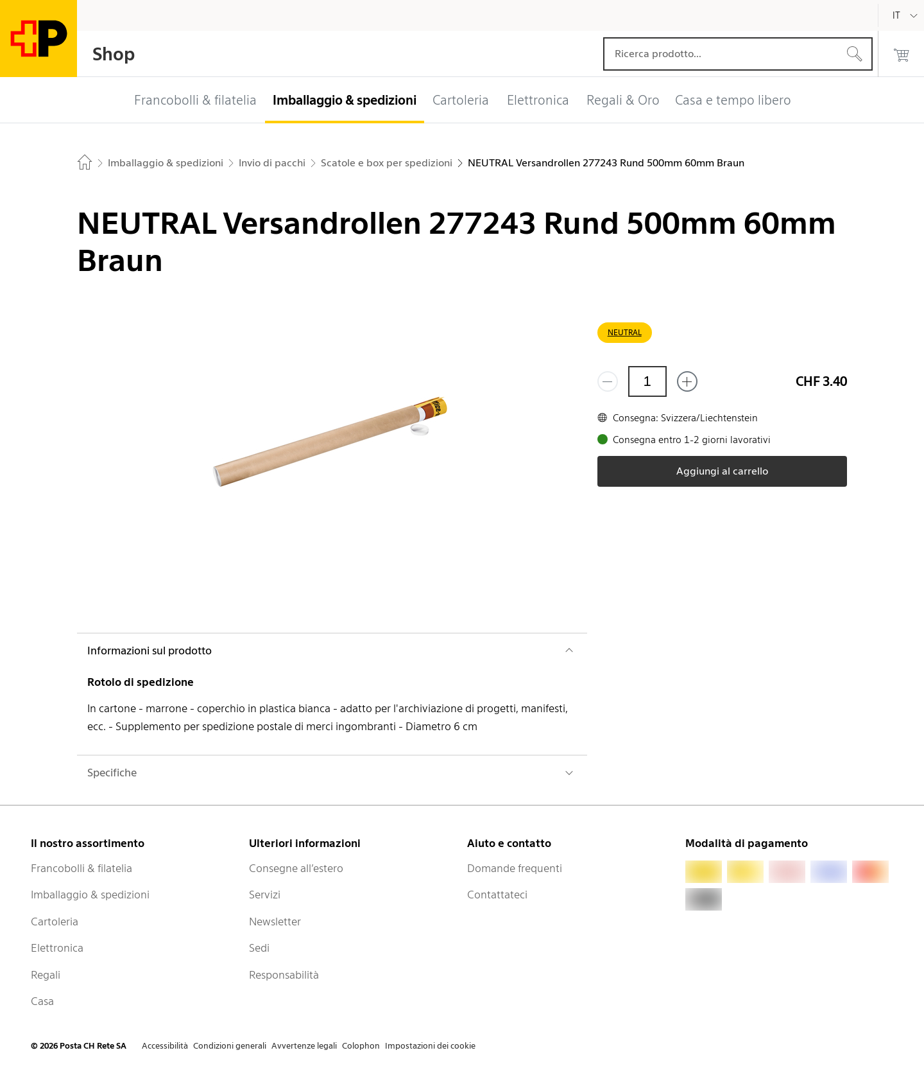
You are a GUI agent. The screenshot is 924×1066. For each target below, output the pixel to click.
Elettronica (57, 947)
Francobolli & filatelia (81, 868)
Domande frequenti (514, 868)
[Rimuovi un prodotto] (607, 381)
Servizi (264, 894)
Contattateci (497, 894)
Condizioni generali (229, 1046)
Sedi (259, 947)
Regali (45, 974)
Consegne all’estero (296, 868)
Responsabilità (284, 974)
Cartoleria (54, 921)
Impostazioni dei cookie (430, 1046)
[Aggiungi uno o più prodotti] (687, 381)
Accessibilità (165, 1046)
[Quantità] (647, 381)
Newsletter (275, 921)
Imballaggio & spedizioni (90, 894)
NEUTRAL (625, 332)
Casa (42, 1001)
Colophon (361, 1046)
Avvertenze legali (304, 1046)
